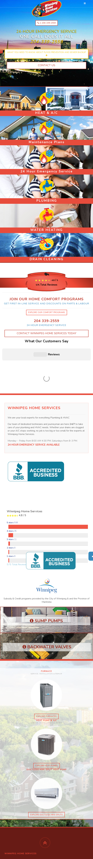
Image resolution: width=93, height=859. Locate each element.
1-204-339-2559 (47, 22)
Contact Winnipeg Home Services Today (46, 333)
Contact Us (46, 65)
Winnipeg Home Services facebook (22, 821)
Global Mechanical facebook (18, 824)
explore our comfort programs (46, 312)
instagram (10, 818)
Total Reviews (46, 284)
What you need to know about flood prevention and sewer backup (46, 53)
